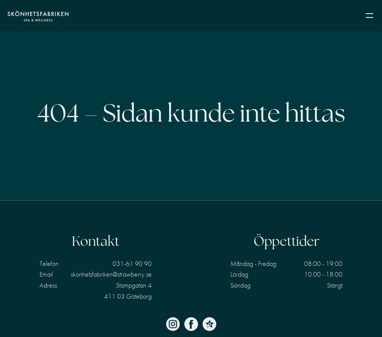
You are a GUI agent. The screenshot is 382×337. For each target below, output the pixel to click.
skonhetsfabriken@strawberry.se (111, 274)
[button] (369, 16)
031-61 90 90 (132, 263)
